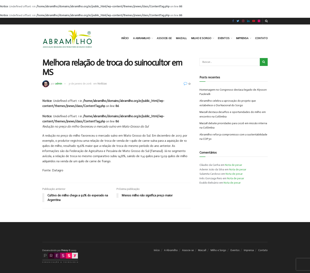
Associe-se (164, 38)
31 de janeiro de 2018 (80, 83)
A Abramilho (141, 38)
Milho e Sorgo (201, 38)
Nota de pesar (233, 165)
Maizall (181, 38)
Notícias (102, 83)
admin (58, 83)
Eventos (224, 38)
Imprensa (242, 38)
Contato (261, 38)
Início (125, 38)
